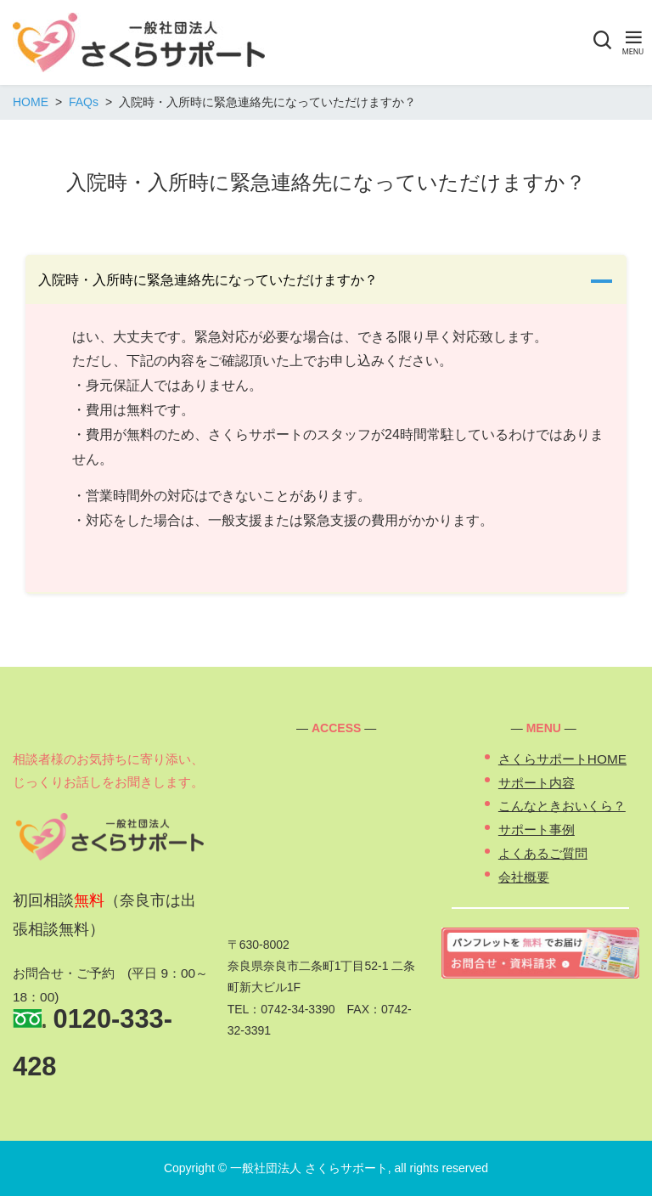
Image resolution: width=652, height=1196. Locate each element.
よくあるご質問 (542, 853)
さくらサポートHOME (562, 759)
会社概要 (523, 877)
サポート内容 (536, 783)
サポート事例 (536, 829)
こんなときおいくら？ (562, 805)
